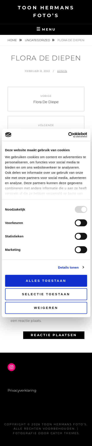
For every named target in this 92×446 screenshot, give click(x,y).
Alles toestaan (46, 280)
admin (62, 71)
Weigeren (46, 308)
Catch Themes (65, 433)
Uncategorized (37, 40)
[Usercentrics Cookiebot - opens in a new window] (68, 135)
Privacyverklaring (22, 390)
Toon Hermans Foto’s (64, 424)
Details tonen (68, 267)
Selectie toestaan (46, 294)
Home (13, 40)
